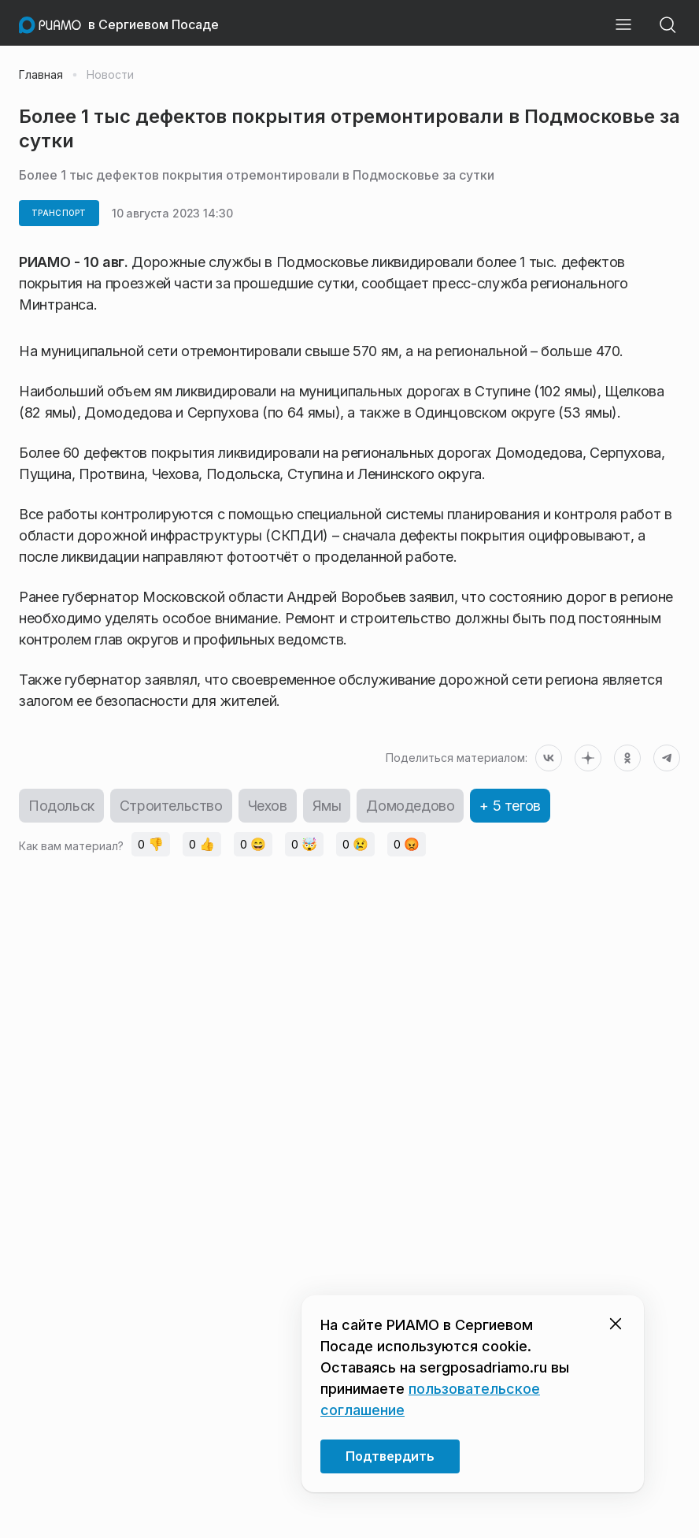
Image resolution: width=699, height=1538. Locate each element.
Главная (41, 74)
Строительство (171, 805)
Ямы (327, 805)
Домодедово (410, 805)
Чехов (267, 805)
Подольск (61, 805)
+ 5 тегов (509, 805)
